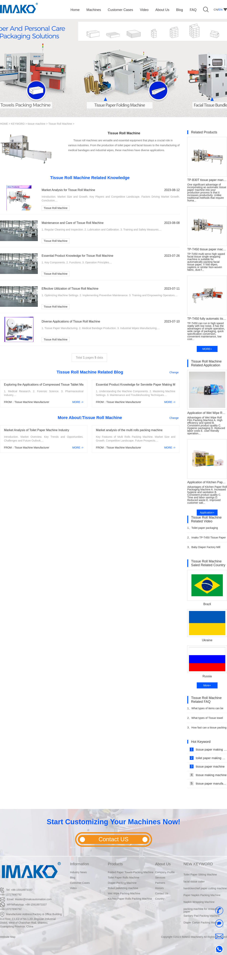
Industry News (78, 872)
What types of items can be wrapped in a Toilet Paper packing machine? (207, 710)
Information (79, 864)
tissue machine (36, 123)
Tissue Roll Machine (60, 123)
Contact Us (161, 893)
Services (160, 877)
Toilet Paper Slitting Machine (200, 877)
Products (115, 864)
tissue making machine (208, 775)
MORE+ (207, 348)
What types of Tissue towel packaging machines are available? (205, 719)
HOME (4, 123)
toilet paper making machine (208, 758)
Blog (72, 877)
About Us (163, 864)
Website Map (7, 936)
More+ (207, 685)
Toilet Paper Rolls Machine (123, 877)
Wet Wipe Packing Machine (124, 893)
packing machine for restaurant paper (201, 913)
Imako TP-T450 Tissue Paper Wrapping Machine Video (206, 539)
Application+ (207, 512)
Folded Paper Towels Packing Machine (130, 872)
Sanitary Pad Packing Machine (201, 919)
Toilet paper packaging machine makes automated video (206, 529)
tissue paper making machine (208, 749)
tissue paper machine (207, 766)
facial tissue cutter (194, 884)
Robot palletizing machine (123, 888)
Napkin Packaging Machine (199, 871)
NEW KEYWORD (198, 864)
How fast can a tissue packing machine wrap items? (206, 729)
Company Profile (165, 872)
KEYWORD (18, 123)
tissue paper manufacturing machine (208, 783)
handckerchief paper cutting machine (205, 891)
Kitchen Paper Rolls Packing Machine (130, 898)
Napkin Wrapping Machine (199, 905)
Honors (159, 888)
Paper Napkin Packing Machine (201, 898)
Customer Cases (80, 882)
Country (159, 898)
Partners (160, 882)
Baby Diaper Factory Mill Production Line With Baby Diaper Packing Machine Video (205, 549)
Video (73, 888)
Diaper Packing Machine (122, 882)
